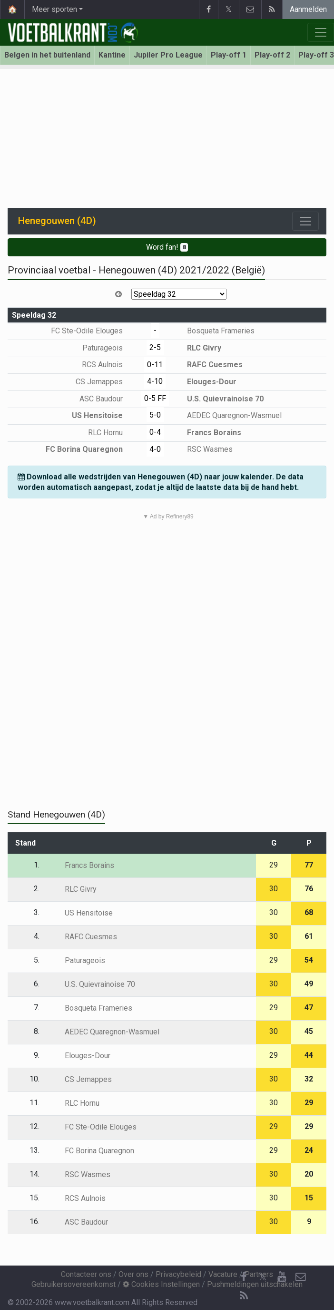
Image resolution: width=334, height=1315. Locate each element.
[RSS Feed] (243, 1295)
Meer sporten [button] (54, 9)
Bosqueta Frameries (214, 330)
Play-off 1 (228, 54)
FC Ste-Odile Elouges (94, 330)
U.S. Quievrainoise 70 (218, 398)
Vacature (222, 1274)
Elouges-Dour (204, 381)
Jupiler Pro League (168, 54)
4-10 (155, 381)
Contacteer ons (86, 1274)
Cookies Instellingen (161, 1284)
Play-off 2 (272, 54)
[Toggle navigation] (305, 221)
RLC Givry (197, 347)
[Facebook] (243, 1276)
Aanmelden (308, 9)
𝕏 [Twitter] (262, 1277)
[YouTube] (281, 1276)
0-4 (155, 432)
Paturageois (109, 347)
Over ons (133, 1274)
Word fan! (167, 247)
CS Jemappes (106, 381)
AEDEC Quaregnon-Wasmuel (227, 415)
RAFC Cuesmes (208, 364)
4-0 (155, 449)
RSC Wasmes (203, 449)
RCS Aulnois (109, 364)
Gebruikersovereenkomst (73, 1284)
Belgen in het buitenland (47, 54)
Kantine (112, 54)
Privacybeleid (178, 1274)
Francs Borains (207, 432)
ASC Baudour (108, 398)
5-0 (155, 414)
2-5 (155, 347)
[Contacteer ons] (300, 1276)
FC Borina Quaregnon (91, 449)
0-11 (155, 364)
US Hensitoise (104, 415)
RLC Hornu (112, 432)
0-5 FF (155, 398)
